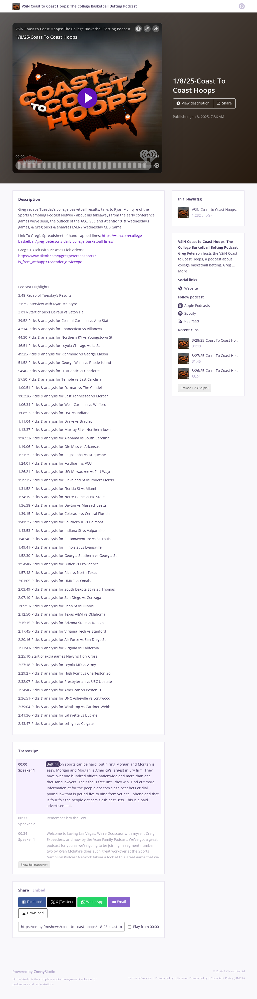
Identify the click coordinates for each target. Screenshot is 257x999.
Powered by (33, 971)
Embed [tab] (38, 890)
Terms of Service (140, 978)
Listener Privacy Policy (192, 978)
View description (193, 103)
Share (224, 103)
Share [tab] (23, 890)
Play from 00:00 (143, 926)
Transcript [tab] (28, 751)
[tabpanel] (88, 466)
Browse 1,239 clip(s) (195, 388)
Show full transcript (34, 865)
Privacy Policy (164, 978)
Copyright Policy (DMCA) (228, 978)
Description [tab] (29, 199)
